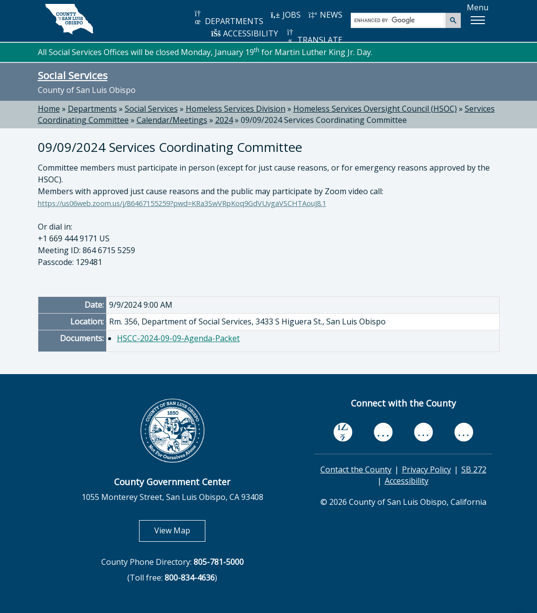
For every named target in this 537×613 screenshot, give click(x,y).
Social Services (73, 75)
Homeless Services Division (235, 108)
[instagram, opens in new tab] (464, 432)
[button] (477, 20)
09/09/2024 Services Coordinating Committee (324, 120)
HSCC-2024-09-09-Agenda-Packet (178, 338)
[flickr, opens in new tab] (423, 432)
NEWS (325, 15)
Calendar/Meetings (172, 120)
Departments (92, 108)
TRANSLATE (313, 37)
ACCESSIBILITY (244, 33)
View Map (179, 530)
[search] (398, 20)
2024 (224, 120)
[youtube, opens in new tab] (383, 432)
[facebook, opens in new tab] (343, 432)
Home (49, 108)
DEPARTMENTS (228, 18)
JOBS (286, 15)
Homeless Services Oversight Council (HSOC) (375, 108)
